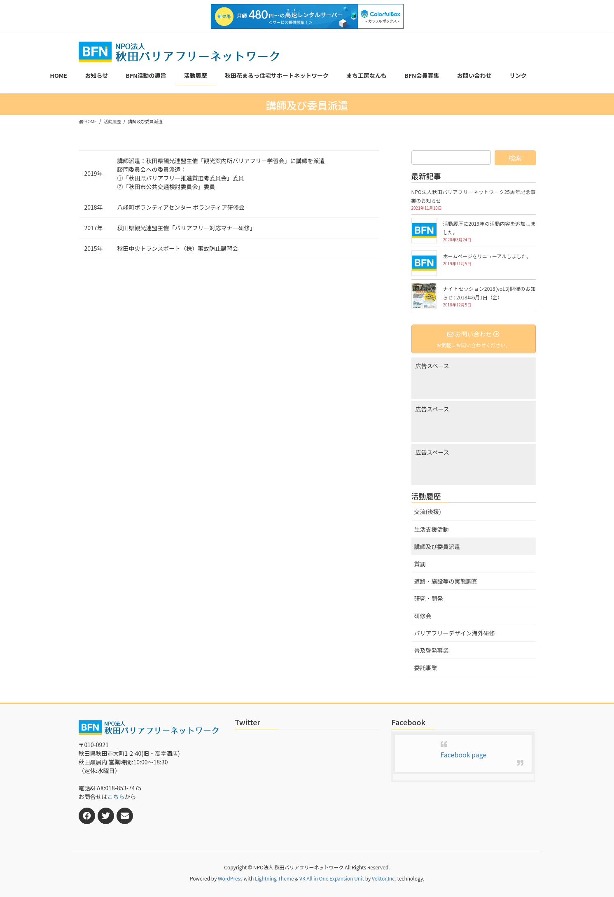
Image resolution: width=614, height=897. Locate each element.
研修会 (423, 616)
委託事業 (425, 667)
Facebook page (464, 754)
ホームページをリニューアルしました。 (487, 255)
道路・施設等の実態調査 (446, 581)
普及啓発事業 (431, 650)
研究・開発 (428, 598)
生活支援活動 (431, 529)
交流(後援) (427, 511)
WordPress (230, 878)
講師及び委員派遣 (437, 546)
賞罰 (420, 564)
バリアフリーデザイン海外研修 (454, 633)
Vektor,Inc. (384, 878)
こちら (116, 796)
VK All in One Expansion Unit (331, 878)
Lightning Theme (274, 878)
